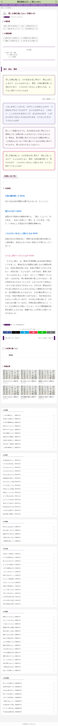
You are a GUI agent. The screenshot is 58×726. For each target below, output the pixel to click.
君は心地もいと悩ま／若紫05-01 (29, 631)
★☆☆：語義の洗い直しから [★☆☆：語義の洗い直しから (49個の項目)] (11, 28)
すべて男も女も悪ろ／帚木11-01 (29, 496)
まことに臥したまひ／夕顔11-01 (29, 590)
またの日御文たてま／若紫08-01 (29, 642)
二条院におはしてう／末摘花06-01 (29, 701)
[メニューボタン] (2, 2)
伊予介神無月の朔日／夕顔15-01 (29, 604)
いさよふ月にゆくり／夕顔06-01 (29, 572)
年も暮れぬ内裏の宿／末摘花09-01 (29, 712)
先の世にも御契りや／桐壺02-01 (29, 419)
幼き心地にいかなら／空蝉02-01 (29, 530)
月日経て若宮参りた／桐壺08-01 (29, 440)
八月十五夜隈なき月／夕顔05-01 (29, 568)
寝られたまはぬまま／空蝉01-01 (29, 527)
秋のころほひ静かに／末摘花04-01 (29, 694)
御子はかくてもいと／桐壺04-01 (29, 426)
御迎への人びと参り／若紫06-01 (29, 635)
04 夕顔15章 (7, 324)
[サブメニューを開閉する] (54, 415)
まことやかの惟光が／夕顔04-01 (29, 565)
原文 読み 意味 (11, 52)
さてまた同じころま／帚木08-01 (29, 485)
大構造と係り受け (13, 54)
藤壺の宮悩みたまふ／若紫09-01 (29, 645)
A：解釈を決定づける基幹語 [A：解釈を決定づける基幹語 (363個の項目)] (12, 38)
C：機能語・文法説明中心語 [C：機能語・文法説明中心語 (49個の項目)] (11, 40)
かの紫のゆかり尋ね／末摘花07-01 (29, 705)
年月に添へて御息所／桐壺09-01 (29, 444)
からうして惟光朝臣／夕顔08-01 (29, 579)
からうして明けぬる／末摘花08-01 (29, 708)
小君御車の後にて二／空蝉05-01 (29, 541)
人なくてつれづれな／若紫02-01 (29, 620)
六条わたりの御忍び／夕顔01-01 (29, 554)
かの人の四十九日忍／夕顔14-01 (29, 600)
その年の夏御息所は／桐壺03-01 (29, 422)
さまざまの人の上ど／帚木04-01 (29, 471)
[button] (7, 332)
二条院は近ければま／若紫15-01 (29, 667)
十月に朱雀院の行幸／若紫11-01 (29, 653)
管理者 (11, 355)
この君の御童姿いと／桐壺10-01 (29, 447)
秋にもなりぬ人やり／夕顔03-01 (29, 561)
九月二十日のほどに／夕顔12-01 (29, 593)
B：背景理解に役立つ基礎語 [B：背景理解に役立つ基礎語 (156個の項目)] (30, 38)
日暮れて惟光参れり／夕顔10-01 (29, 586)
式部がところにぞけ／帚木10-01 (29, 492)
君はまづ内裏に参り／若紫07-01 (29, 638)
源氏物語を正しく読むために (29, 2)
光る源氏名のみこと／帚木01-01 (29, 460)
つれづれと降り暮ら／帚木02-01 (29, 464)
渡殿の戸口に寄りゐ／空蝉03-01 (29, 534)
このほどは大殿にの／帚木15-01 (29, 510)
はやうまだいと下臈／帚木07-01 (29, 482)
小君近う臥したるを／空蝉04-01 (29, 537)
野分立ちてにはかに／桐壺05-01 (29, 430)
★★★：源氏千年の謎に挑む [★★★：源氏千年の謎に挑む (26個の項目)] (11, 26)
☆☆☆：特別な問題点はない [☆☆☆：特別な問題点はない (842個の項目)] (29, 28)
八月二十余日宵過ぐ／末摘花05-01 (29, 697)
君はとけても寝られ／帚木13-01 (29, 503)
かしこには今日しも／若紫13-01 (29, 660)
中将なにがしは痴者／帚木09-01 (29, 489)
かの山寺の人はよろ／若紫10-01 (29, 649)
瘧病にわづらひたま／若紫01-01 (29, 617)
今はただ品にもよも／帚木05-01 (29, 475)
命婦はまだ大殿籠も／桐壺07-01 (29, 437)
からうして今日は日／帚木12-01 (29, 500)
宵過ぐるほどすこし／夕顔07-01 (29, 575)
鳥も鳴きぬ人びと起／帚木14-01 (29, 507)
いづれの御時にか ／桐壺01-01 (29, 415)
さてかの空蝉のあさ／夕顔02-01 (29, 557)
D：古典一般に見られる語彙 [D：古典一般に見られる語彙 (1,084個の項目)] (29, 40)
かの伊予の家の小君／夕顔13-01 (29, 597)
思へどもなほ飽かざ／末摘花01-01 (29, 683)
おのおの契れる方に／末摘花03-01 (29, 690)
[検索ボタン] (56, 2)
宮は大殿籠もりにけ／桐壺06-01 (29, 433)
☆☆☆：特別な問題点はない (18, 324)
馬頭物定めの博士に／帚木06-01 (29, 478)
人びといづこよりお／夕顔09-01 (29, 582)
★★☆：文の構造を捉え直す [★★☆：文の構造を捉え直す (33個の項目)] (29, 26)
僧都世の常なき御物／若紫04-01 (29, 627)
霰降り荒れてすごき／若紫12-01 (29, 656)
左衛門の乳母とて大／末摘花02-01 (29, 687)
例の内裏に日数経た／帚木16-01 (29, 514)
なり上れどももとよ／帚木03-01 (29, 467)
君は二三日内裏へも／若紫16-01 (29, 670)
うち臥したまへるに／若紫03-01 (29, 624)
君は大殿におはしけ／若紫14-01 (29, 663)
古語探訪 (14, 56)
